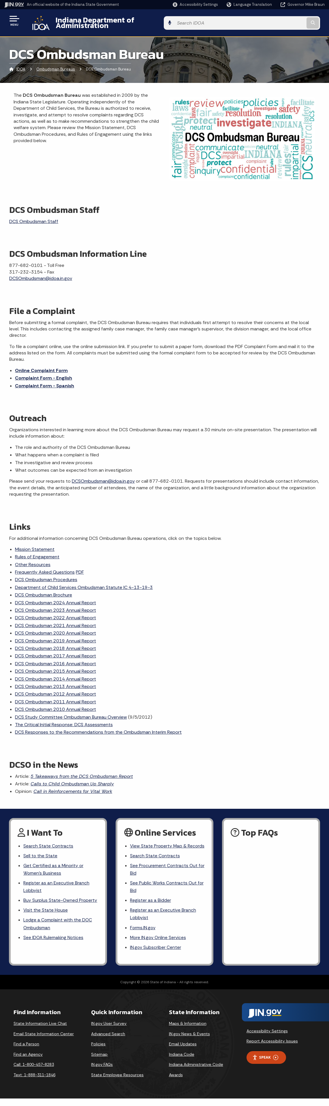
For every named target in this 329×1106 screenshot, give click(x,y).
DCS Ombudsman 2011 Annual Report (55, 697)
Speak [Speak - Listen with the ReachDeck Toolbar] (265, 1064)
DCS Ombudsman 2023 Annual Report (55, 606)
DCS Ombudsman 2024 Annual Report (55, 598)
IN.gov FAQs (102, 1071)
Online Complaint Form (41, 366)
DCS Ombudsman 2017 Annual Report (55, 651)
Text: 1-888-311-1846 (34, 1082)
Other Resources (32, 560)
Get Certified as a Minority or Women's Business (53, 866)
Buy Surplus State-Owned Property (60, 898)
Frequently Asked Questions (45, 568)
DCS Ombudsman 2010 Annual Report (55, 705)
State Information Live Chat (40, 1030)
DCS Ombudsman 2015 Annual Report (55, 667)
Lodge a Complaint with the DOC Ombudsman (58, 922)
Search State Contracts (48, 842)
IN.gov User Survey (109, 1030)
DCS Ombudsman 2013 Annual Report (55, 682)
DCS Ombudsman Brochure (43, 591)
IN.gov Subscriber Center (155, 954)
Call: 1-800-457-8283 (34, 1071)
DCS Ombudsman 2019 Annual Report (55, 636)
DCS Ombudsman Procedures (46, 575)
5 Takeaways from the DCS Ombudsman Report (82, 772)
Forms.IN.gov (143, 934)
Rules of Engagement (37, 552)
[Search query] (288, 20)
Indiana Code (181, 1061)
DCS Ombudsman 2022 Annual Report (55, 613)
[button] (195, 4)
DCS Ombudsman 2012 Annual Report (55, 690)
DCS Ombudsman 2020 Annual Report (55, 629)
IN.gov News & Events (189, 1041)
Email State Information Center (44, 1041)
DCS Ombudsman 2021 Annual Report (55, 621)
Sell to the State (40, 852)
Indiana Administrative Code (196, 1071)
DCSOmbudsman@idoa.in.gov (40, 274)
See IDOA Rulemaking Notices (54, 936)
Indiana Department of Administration (116, 20)
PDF (80, 568)
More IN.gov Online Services (158, 944)
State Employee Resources (117, 1082)
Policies (98, 1051)
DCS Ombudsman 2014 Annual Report (55, 674)
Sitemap (99, 1061)
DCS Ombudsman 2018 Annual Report (55, 644)
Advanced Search (108, 1041)
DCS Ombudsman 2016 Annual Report (55, 659)
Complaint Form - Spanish (44, 381)
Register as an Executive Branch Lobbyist (56, 884)
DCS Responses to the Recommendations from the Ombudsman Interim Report (98, 728)
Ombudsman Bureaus (55, 64)
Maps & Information (187, 1030)
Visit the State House (45, 908)
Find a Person (26, 1051)
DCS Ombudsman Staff (33, 217)
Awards (176, 1082)
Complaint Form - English (43, 374)
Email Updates (183, 1051)
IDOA (20, 64)
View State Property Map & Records (158, 845)
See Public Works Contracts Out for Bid (164, 892)
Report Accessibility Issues (272, 1048)
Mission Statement (34, 545)
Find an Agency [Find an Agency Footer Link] (28, 1061)
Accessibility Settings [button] (267, 1038)
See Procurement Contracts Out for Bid (164, 874)
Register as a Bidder (150, 906)
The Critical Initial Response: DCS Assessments (64, 720)
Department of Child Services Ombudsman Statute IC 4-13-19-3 (84, 583)
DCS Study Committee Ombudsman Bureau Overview (71, 712)
